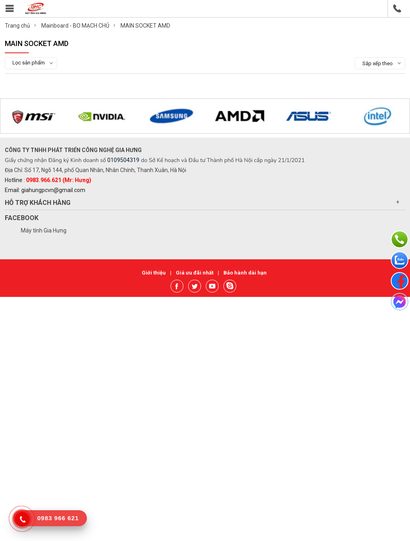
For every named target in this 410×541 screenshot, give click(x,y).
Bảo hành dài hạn (245, 273)
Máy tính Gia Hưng (43, 230)
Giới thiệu (154, 273)
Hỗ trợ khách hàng (37, 202)
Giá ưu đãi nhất (195, 273)
